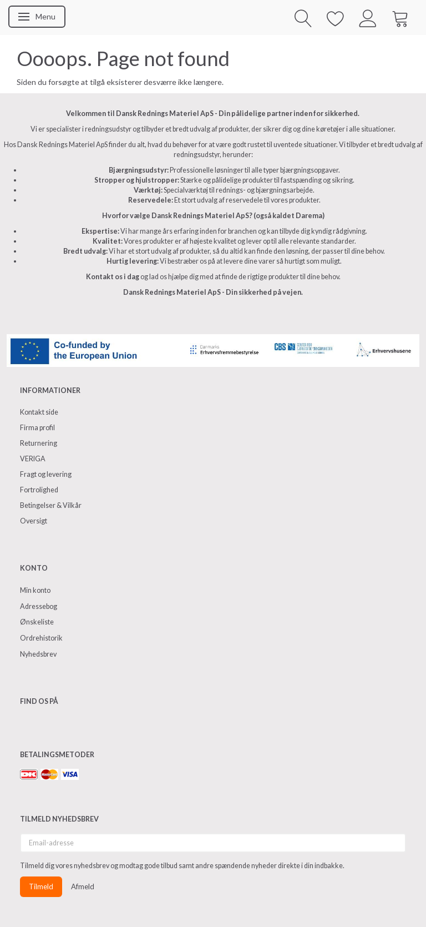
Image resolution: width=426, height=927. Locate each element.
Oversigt (33, 521)
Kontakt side (39, 412)
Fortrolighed (39, 490)
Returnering (38, 443)
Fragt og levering (46, 474)
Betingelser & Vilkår (51, 505)
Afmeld (82, 886)
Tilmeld (41, 886)
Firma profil (37, 428)
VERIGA (32, 459)
